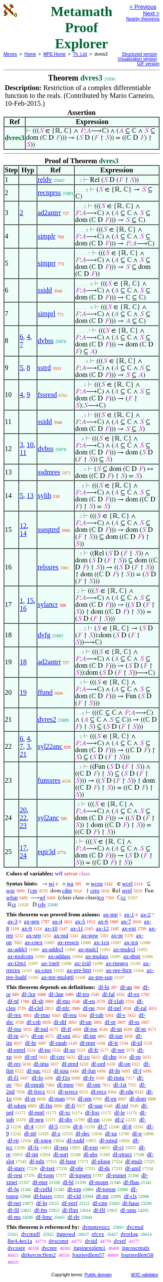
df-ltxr (92, 1112)
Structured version (139, 54)
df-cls (130, 1196)
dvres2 (47, 719)
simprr (47, 263)
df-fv (88, 1077)
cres (95, 890)
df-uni (63, 1036)
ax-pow (89, 935)
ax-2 (145, 914)
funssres (49, 780)
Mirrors (10, 54)
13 (30, 495)
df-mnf (36, 1112)
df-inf (122, 1105)
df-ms (13, 1217)
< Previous (143, 6)
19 (23, 692)
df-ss (134, 1022)
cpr (33, 890)
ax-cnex (34, 942)
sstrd (44, 367)
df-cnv (57, 1056)
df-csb (34, 1022)
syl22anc (50, 746)
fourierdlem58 (137, 1255)
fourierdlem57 (88, 1255)
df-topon (106, 1189)
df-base (68, 1161)
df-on (124, 1063)
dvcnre (49, 1248)
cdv (42, 904)
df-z (55, 1133)
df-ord (98, 1063)
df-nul (41, 1029)
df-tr (113, 1043)
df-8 (127, 1126)
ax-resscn (68, 942)
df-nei (14, 1203)
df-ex (134, 994)
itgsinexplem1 (89, 1248)
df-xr (64, 1112)
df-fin (45, 1105)
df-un (86, 1022)
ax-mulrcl (124, 949)
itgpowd (66, 1234)
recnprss (49, 192)
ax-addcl (17, 949)
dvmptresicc (96, 1227)
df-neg (36, 1119)
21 (23, 754)
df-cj (118, 1147)
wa (70, 883)
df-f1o (63, 1077)
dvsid (91, 1241)
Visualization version (137, 59)
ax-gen (31, 921)
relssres (48, 567)
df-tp (12, 1036)
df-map (57, 1098)
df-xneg (42, 1140)
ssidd (45, 290)
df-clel (35, 1008)
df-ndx (37, 1161)
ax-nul (61, 935)
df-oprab (34, 1084)
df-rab (96, 1015)
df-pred (70, 1063)
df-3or (29, 994)
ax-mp (110, 914)
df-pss (14, 1029)
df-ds (104, 1168)
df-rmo (42, 1015)
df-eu (89, 1001)
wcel (127, 883)
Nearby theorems (143, 19)
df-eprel (16, 1049)
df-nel (114, 1008)
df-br (30, 1043)
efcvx (98, 1234)
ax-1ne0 (50, 963)
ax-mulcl (88, 949)
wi (51, 883)
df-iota (61, 1070)
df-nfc (63, 1008)
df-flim (70, 1210)
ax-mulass (97, 956)
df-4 (28, 1126)
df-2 (119, 1119)
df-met (40, 1182)
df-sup (95, 1105)
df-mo (63, 1001)
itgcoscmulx (136, 1248)
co (101, 897)
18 (23, 662)
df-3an (56, 994)
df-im (32, 1154)
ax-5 (80, 921)
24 (23, 855)
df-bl (68, 1182)
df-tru (83, 994)
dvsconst (59, 1241)
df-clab (116, 1001)
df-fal (108, 994)
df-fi (70, 1105)
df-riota (115, 1077)
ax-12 (102, 928)
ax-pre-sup (100, 977)
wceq (97, 883)
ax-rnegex (117, 963)
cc (123, 897)
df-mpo (65, 1084)
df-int (89, 1036)
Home (30, 54)
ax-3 (12, 921)
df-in (110, 1022)
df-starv (16, 1168)
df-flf (99, 1210)
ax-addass (59, 956)
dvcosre (16, 1248)
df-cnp (100, 1203)
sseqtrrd (49, 529)
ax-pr (117, 935)
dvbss (45, 340)
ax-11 (76, 928)
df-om (93, 1084)
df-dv (73, 1217)
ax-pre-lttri (79, 970)
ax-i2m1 (16, 963)
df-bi (103, 987)
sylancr (48, 604)
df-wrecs (67, 1091)
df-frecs (36, 1091)
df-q (137, 1133)
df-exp (90, 1147)
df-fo (37, 1077)
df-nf (13, 1001)
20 (23, 810)
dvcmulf (30, 1234)
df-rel (31, 1056)
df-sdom (16, 1105)
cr (14, 904)
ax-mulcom (20, 956)
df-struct (122, 1154)
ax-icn (131, 942)
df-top (74, 1189)
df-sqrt (61, 1154)
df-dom (138, 1098)
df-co (84, 1056)
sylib (44, 495)
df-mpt (87, 1043)
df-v (121, 1015)
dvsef (120, 1241)
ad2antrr (49, 212)
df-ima (41, 1063)
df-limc (44, 1217)
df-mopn (98, 1182)
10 (30, 444)
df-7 (102, 1126)
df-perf (69, 1203)
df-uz (111, 1133)
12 (23, 525)
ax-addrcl (52, 949)
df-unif (133, 1168)
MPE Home (54, 54)
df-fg (13, 1189)
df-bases (42, 1196)
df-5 (53, 1126)
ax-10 (51, 928)
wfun (12, 897)
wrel (127, 890)
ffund (45, 692)
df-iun (116, 1036)
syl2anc (48, 817)
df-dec (83, 1133)
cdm (67, 890)
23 (23, 825)
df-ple (76, 1168)
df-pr (140, 1029)
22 (23, 817)
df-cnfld (43, 1189)
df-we (117, 1049)
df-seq (61, 1147)
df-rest (14, 1175)
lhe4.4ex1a (19, 1241)
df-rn (135, 1056)
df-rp (13, 1140)
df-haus (131, 1203)
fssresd (47, 394)
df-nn (93, 1119)
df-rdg (127, 1091)
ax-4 (57, 921)
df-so (69, 1049)
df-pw (90, 1029)
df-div (66, 1119)
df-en (110, 1098)
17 (23, 847)
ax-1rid (82, 963)
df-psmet (116, 1175)
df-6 (78, 1126)
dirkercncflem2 (38, 1255)
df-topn (45, 1175)
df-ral (140, 1008)
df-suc (34, 1070)
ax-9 (27, 928)
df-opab (58, 1043)
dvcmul (134, 1227)
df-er (30, 1098)
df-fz (33, 1147)
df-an (126, 987)
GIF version (148, 63)
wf (42, 897)
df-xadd (75, 1140)
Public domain (98, 1274)
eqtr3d (47, 851)
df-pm (85, 1098)
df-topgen (80, 1175)
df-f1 (13, 1077)
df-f (137, 1070)
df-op (37, 1036)
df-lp (41, 1203)
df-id (136, 1043)
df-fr (93, 1049)
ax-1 (129, 914)
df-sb (37, 1001)
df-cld (74, 1196)
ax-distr (132, 956)
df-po (44, 1049)
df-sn (116, 1029)
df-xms (128, 1210)
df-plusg (100, 1161)
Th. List (80, 54)
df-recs (98, 1091)
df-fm (40, 1210)
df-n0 (30, 1133)
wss (10, 890)
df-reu (70, 1015)
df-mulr (134, 1161)
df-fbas (131, 1182)
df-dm (109, 1056)
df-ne (89, 1008)
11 (23, 452)
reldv (45, 179)
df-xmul (108, 1140)
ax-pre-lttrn (119, 970)
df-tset (47, 1168)
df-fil (13, 1210)
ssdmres (49, 472)
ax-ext (129, 928)
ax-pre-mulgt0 (57, 977)
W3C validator (144, 1274)
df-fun (89, 1070)
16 (23, 608)
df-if (66, 1029)
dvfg (44, 635)
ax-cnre (43, 970)
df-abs (90, 1154)
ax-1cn (101, 942)
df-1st (119, 1084)
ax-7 (126, 921)
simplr (47, 236)
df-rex (14, 1015)
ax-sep (33, 935)
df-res (13, 1063)
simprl (47, 313)
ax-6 (103, 921)
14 (23, 533)
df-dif (60, 1022)
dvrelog (129, 1234)
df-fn (114, 1070)
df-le (119, 1112)
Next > (151, 13)
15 (30, 600)
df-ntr (102, 1196)
